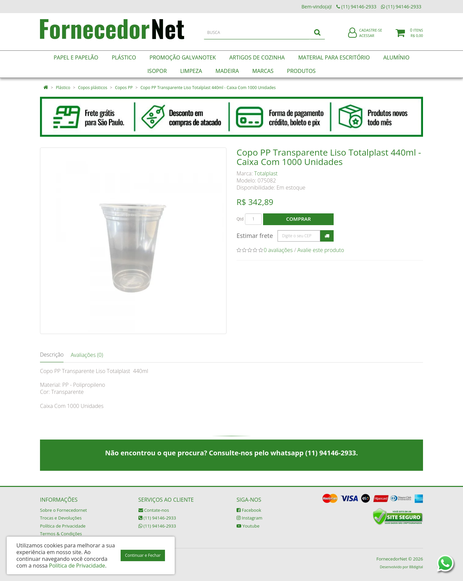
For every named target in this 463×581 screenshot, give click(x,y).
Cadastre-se (370, 32)
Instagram (249, 518)
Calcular (327, 236)
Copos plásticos (92, 87)
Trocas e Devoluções (61, 518)
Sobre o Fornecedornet (63, 510)
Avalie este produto (320, 250)
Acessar (366, 38)
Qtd (240, 219)
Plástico (63, 87)
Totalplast (266, 173)
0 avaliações (278, 250)
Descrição (52, 354)
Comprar (298, 218)
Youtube (248, 526)
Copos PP (124, 87)
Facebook (249, 510)
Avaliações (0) (87, 355)
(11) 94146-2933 (157, 518)
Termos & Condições (61, 534)
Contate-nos (153, 510)
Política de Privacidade (63, 526)
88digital (416, 567)
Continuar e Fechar (143, 555)
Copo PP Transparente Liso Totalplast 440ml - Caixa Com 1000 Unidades (208, 87)
